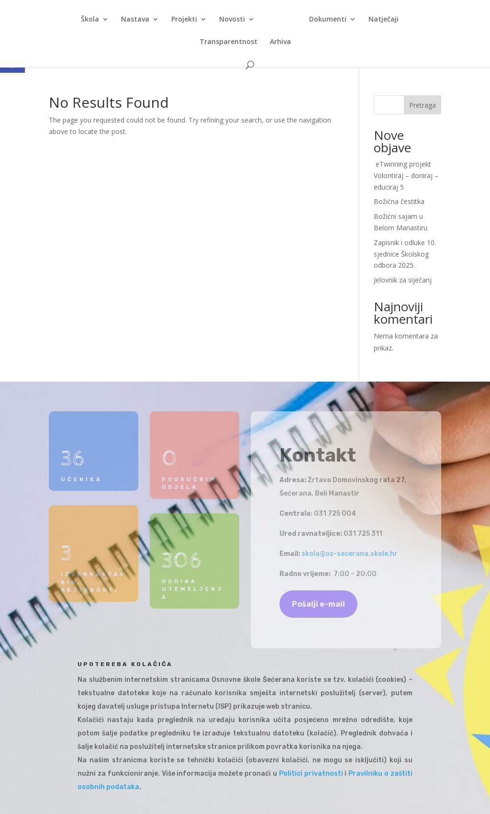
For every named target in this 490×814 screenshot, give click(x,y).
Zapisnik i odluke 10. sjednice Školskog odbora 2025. (405, 254)
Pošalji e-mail (318, 604)
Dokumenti (327, 19)
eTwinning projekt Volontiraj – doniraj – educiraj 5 (406, 175)
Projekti (184, 19)
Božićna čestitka (399, 201)
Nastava (135, 19)
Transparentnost (228, 42)
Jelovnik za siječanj (403, 279)
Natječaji (383, 19)
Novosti (232, 19)
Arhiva (280, 42)
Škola (90, 19)
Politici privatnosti (311, 773)
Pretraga (422, 105)
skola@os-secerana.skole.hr (349, 554)
